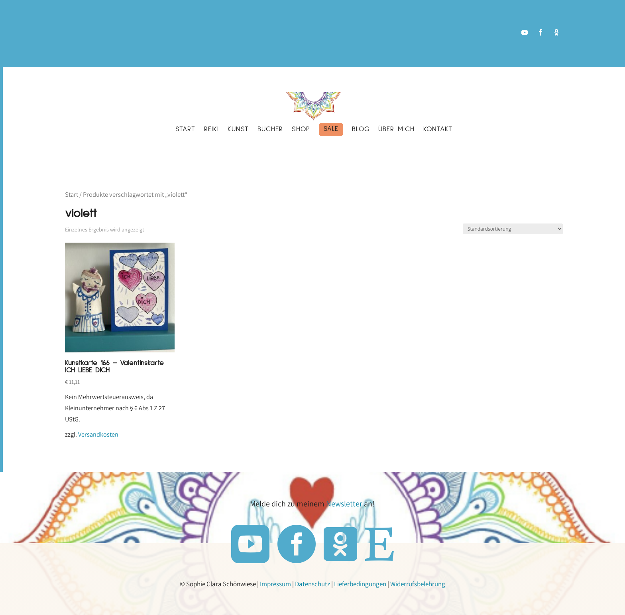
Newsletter (346, 503)
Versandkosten (98, 434)
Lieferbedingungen (361, 583)
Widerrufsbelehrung (418, 583)
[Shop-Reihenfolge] (513, 228)
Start (71, 194)
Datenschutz (313, 583)
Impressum (276, 583)
